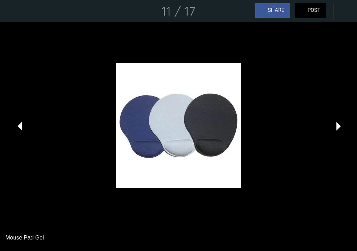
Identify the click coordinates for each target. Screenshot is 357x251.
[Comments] (345, 11)
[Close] (11, 11)
